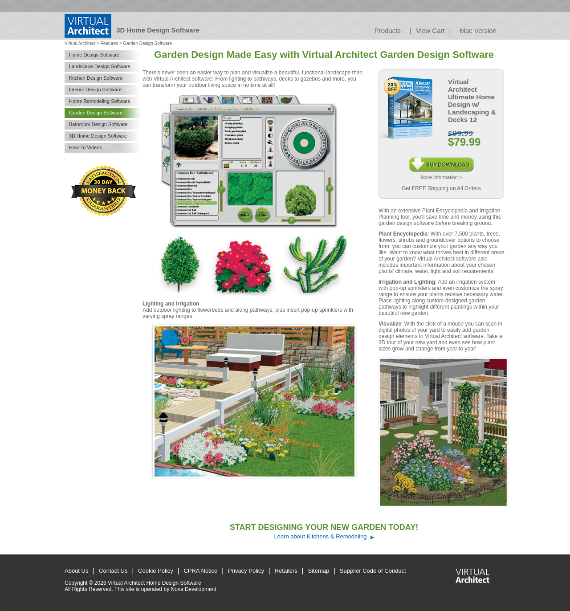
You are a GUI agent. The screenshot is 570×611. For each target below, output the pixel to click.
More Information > (441, 177)
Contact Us (113, 570)
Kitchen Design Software (95, 78)
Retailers (286, 570)
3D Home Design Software (98, 135)
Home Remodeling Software (99, 101)
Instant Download (441, 160)
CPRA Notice (200, 570)
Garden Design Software (95, 112)
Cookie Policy (155, 570)
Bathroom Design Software (98, 124)
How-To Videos (85, 147)
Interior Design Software (95, 89)
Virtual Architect (80, 43)
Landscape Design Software (99, 66)
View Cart (430, 30)
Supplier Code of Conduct (373, 570)
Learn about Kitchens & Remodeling (320, 536)
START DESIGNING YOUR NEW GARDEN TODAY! (324, 527)
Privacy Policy (246, 570)
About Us (76, 570)
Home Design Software (94, 54)
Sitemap (319, 570)
